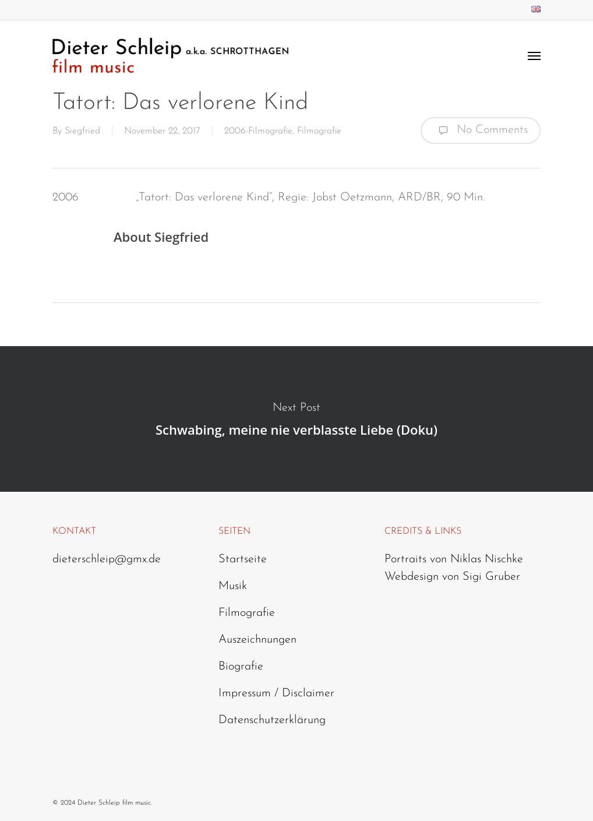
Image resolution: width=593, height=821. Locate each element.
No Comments (480, 130)
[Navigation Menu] (534, 55)
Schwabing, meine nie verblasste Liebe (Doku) (296, 419)
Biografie (240, 666)
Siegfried (82, 131)
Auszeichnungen (257, 640)
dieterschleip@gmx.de (106, 559)
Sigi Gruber (491, 577)
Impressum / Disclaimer (276, 693)
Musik (232, 586)
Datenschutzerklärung (272, 720)
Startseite (242, 559)
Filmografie (319, 131)
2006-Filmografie (258, 131)
